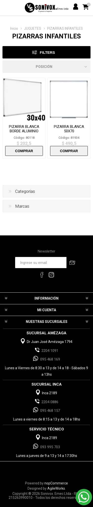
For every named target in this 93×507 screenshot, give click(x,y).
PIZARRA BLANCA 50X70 (69, 128)
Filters (47, 52)
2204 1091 (49, 350)
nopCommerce (56, 483)
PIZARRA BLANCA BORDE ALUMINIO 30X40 (24, 131)
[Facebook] (42, 275)
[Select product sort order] (46, 66)
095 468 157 (50, 410)
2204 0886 (49, 402)
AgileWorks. (56, 488)
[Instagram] (51, 275)
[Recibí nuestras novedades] (40, 262)
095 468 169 (50, 359)
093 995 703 (50, 447)
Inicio (14, 28)
